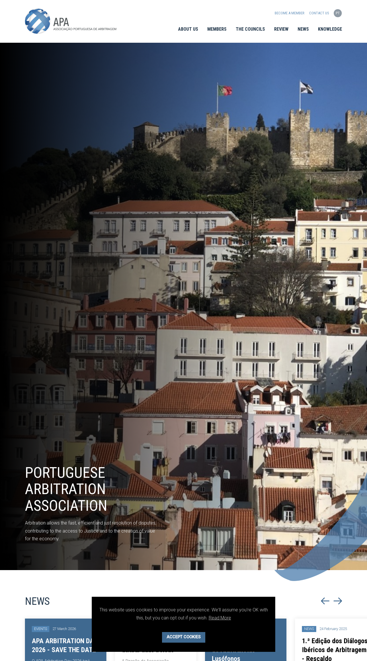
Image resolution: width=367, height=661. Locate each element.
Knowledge (330, 29)
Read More (220, 618)
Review (281, 29)
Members (217, 29)
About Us (188, 29)
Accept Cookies (184, 637)
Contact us (319, 13)
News (303, 29)
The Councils (250, 29)
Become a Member (289, 13)
